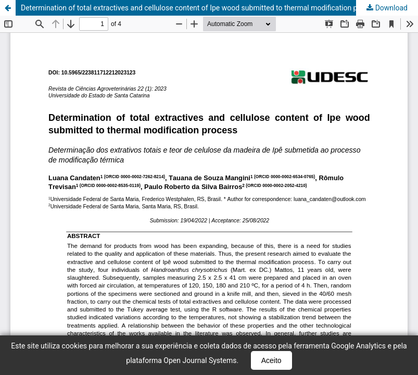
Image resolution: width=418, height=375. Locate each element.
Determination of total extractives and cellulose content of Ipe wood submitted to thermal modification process (200, 8)
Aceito (271, 360)
